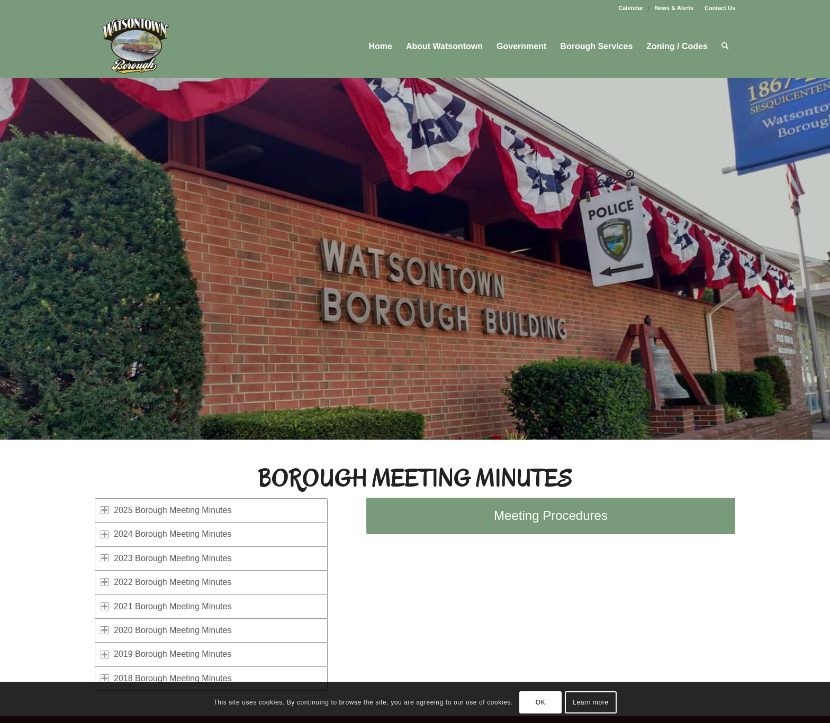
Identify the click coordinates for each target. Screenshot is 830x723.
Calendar (630, 8)
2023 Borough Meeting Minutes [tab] (166, 558)
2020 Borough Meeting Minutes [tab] (166, 630)
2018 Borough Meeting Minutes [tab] (166, 678)
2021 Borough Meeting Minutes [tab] (166, 606)
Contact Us (720, 8)
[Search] (725, 46)
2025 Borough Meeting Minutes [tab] (166, 510)
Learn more (590, 702)
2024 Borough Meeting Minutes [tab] (166, 533)
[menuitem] (631, 8)
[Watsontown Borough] (135, 46)
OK (541, 702)
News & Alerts (673, 8)
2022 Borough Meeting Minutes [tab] (166, 582)
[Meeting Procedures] (550, 516)
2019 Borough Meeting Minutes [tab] (166, 653)
